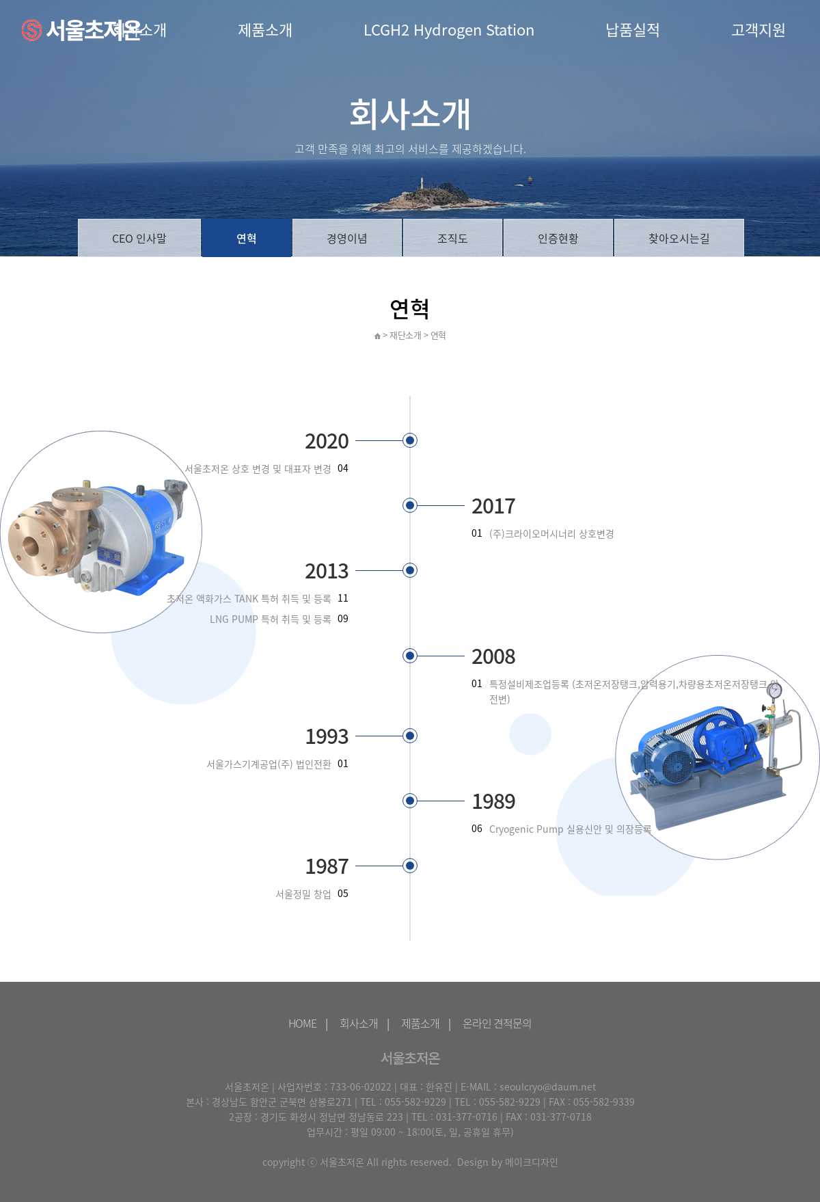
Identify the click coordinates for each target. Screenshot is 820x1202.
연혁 (246, 238)
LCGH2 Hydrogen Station (449, 29)
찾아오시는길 (679, 238)
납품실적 (632, 29)
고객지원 (758, 29)
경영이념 (347, 238)
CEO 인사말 (139, 238)
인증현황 (558, 238)
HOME (302, 1023)
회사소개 (359, 1023)
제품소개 (265, 29)
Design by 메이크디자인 (507, 1161)
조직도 (452, 238)
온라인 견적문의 (497, 1023)
